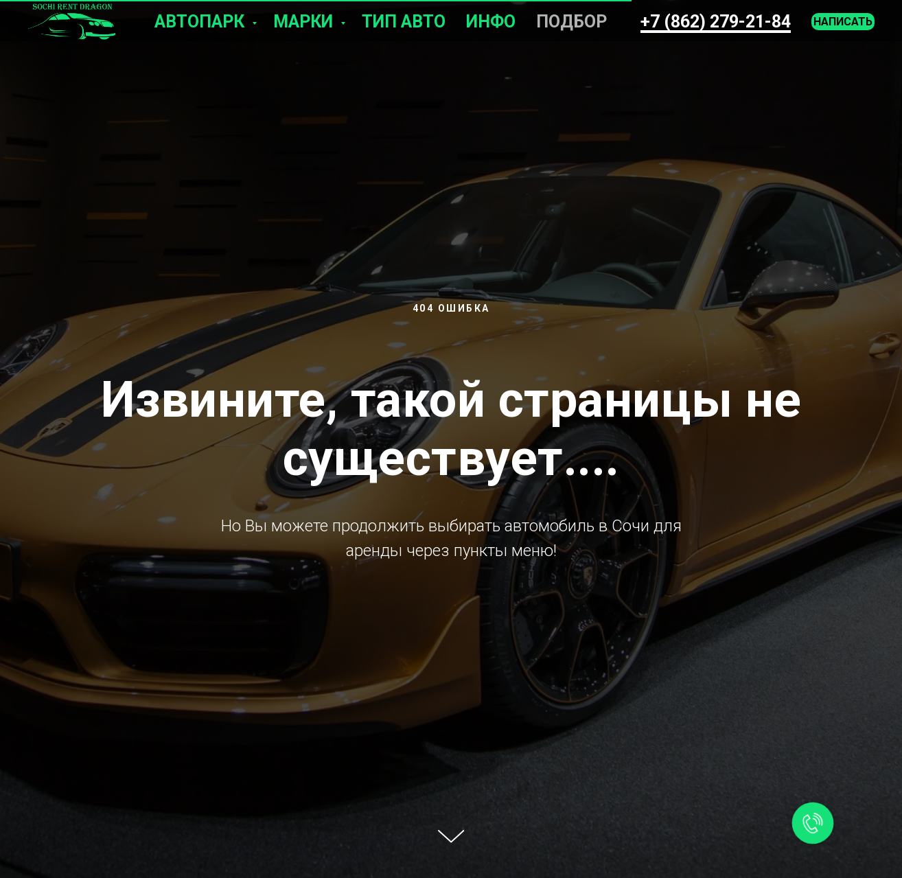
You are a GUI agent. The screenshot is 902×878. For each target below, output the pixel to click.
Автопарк (201, 22)
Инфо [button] (491, 22)
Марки (305, 22)
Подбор (571, 22)
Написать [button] (842, 21)
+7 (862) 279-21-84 (715, 22)
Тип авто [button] (404, 22)
